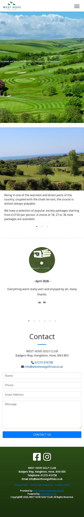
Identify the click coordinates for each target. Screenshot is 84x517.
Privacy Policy (21, 484)
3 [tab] (47, 226)
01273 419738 (44, 362)
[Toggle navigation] (76, 6)
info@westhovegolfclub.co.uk (44, 367)
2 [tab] (42, 226)
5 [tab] (50, 321)
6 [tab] (55, 321)
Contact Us (42, 435)
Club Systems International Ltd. (48, 490)
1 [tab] (36, 226)
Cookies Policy (62, 484)
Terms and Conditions (41, 484)
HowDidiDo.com (48, 493)
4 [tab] (44, 321)
